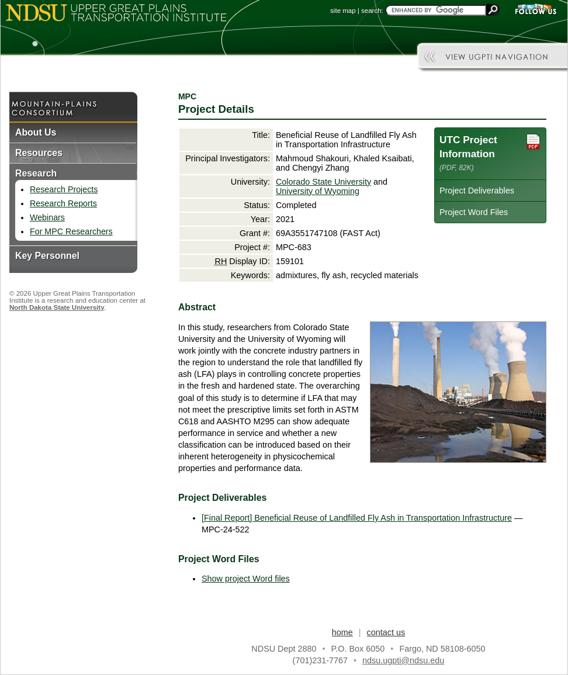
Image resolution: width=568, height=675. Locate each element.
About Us (35, 132)
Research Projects (64, 189)
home (342, 632)
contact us (386, 632)
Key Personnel (47, 256)
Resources (39, 153)
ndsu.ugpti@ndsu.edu (403, 660)
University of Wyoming (317, 191)
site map (343, 10)
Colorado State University (323, 181)
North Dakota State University (57, 307)
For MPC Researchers (71, 231)
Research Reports (63, 203)
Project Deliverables (476, 190)
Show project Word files (246, 578)
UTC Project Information (490, 152)
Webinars (47, 217)
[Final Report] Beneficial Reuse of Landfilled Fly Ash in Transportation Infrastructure (357, 517)
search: (372, 10)
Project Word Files (473, 212)
